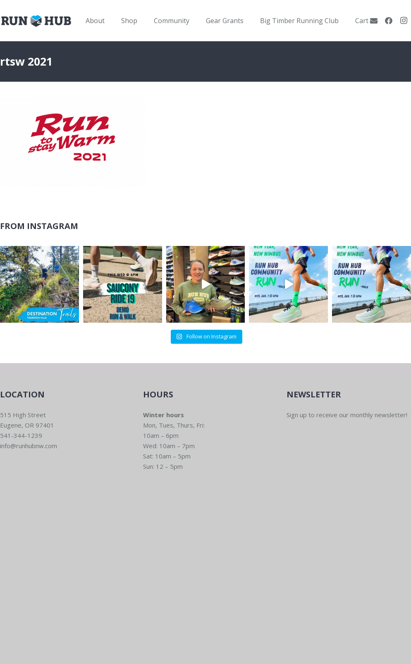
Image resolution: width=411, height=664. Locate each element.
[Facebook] (388, 20)
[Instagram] (403, 20)
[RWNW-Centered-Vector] (36, 20)
